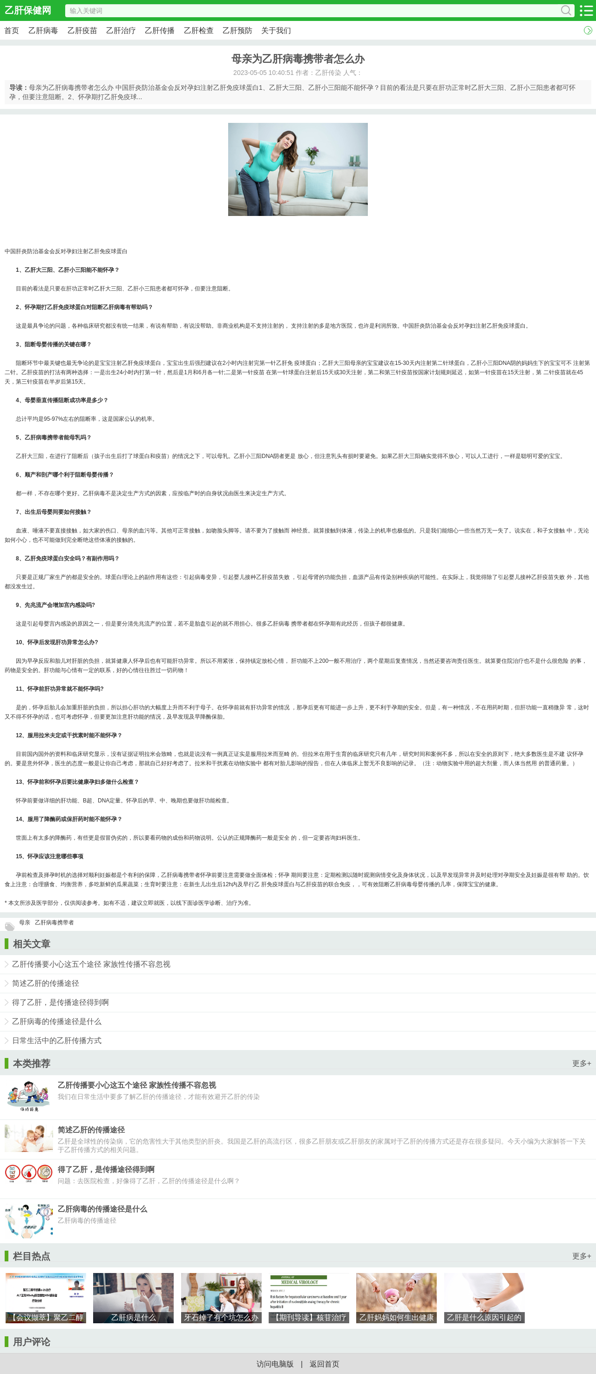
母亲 (24, 922)
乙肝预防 (237, 30)
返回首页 (324, 1364)
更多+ (581, 1063)
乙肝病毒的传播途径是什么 (57, 1021)
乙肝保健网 (28, 10)
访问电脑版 (275, 1364)
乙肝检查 (199, 30)
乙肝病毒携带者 (54, 922)
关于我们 (276, 30)
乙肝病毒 (43, 30)
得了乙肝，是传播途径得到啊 (60, 1002)
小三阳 (77, 270)
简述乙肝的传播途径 (45, 983)
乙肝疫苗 (82, 30)
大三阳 (44, 270)
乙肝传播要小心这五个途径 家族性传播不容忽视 (91, 964)
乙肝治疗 (121, 30)
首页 (11, 30)
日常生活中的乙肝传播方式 (57, 1040)
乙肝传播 (160, 30)
